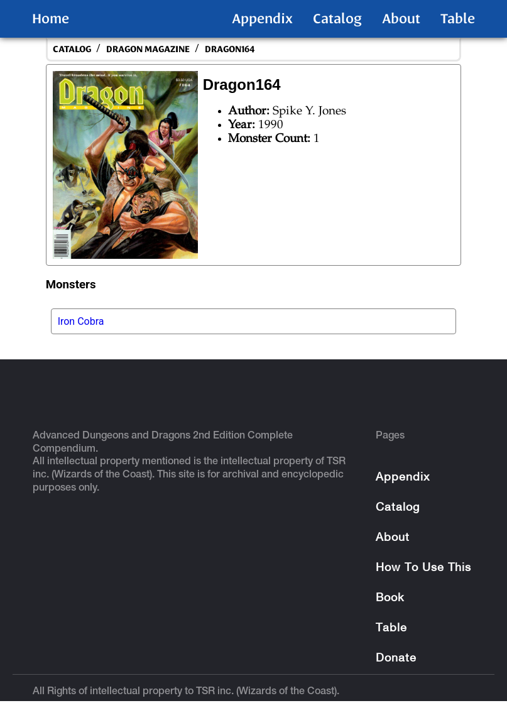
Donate (396, 658)
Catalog (337, 19)
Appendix (262, 19)
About (401, 19)
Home (50, 19)
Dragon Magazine (148, 49)
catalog (72, 49)
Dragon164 (229, 49)
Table (457, 19)
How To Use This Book (423, 583)
